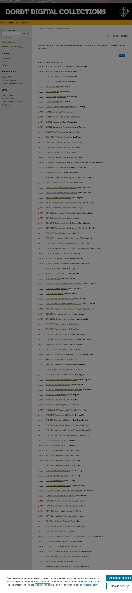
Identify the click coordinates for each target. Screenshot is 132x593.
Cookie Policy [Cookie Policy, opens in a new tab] (90, 585)
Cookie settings (42, 585)
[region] (66, 581)
